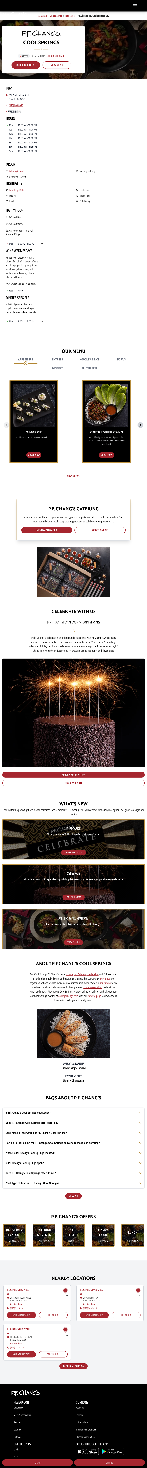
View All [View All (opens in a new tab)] (73, 1196)
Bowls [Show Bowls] (121, 359)
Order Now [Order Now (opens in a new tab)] (34, 455)
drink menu (105, 983)
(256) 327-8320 (17, 1347)
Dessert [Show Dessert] (57, 368)
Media (16, 1449)
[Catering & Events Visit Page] (44, 1235)
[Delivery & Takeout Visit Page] (14, 1235)
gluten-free (104, 978)
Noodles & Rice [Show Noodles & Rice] (89, 359)
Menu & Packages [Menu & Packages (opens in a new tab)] (46, 530)
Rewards (17, 1422)
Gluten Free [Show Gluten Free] (89, 368)
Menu (38, 1462)
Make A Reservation (22, 1414)
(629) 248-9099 (90, 1308)
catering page (94, 996)
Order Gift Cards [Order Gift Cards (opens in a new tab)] (73, 852)
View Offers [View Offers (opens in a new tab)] (73, 942)
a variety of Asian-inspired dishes (82, 974)
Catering (17, 1429)
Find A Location (42, 14)
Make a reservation (92, 987)
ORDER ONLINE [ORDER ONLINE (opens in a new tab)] (53, 1315)
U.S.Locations (82, 1422)
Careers (79, 1414)
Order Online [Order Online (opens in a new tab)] (100, 530)
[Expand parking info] (25, 112)
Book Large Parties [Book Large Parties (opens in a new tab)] (17, 190)
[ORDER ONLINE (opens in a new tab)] (25, 65)
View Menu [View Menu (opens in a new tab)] (57, 65)
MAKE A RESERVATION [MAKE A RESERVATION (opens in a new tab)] (73, 774)
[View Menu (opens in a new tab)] (73, 476)
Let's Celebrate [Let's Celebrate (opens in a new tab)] (73, 897)
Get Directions (56, 55)
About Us (80, 1407)
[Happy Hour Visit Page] (103, 1235)
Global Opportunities (85, 1436)
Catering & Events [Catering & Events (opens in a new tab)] (17, 170)
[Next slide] (140, 425)
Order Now (18, 1407)
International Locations (86, 1429)
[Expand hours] (42, 244)
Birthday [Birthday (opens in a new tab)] (53, 621)
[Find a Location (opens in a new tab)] (73, 1366)
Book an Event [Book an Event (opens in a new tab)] (73, 782)
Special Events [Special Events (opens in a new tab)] (71, 621)
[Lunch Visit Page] (132, 1235)
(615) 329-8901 (17, 1308)
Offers (109, 1462)
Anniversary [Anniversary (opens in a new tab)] (91, 621)
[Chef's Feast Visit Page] (73, 1235)
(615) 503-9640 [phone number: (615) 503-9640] (16, 105)
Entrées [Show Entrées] (57, 359)
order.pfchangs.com (68, 996)
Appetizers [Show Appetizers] (25, 359)
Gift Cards (18, 1436)
